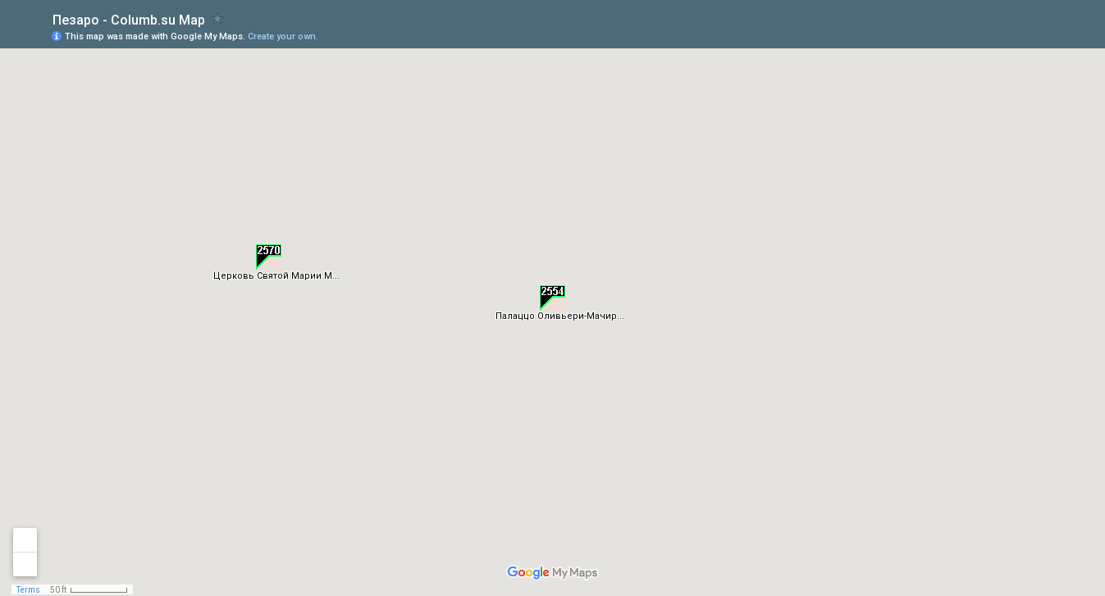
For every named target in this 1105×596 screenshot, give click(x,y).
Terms (28, 589)
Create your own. (283, 36)
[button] (552, 298)
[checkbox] (217, 18)
